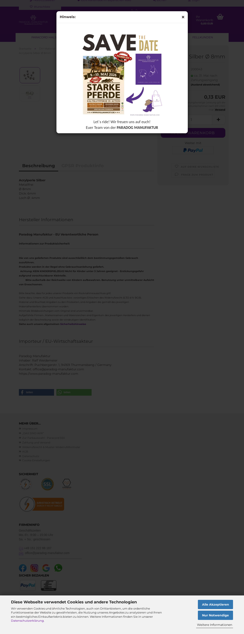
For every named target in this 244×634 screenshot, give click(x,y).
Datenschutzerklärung (27, 620)
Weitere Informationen (214, 625)
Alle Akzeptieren (215, 604)
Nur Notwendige (215, 615)
